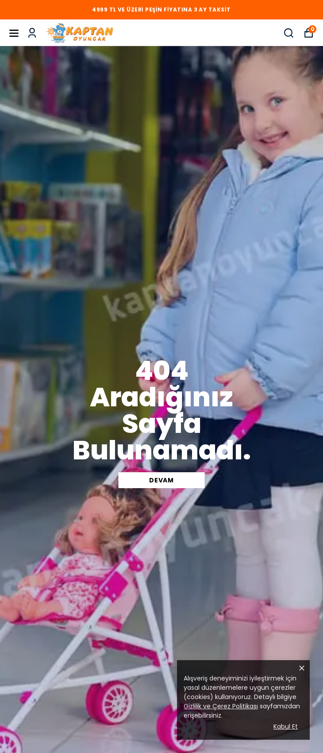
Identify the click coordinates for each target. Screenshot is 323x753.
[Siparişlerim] (32, 32)
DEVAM (161, 480)
